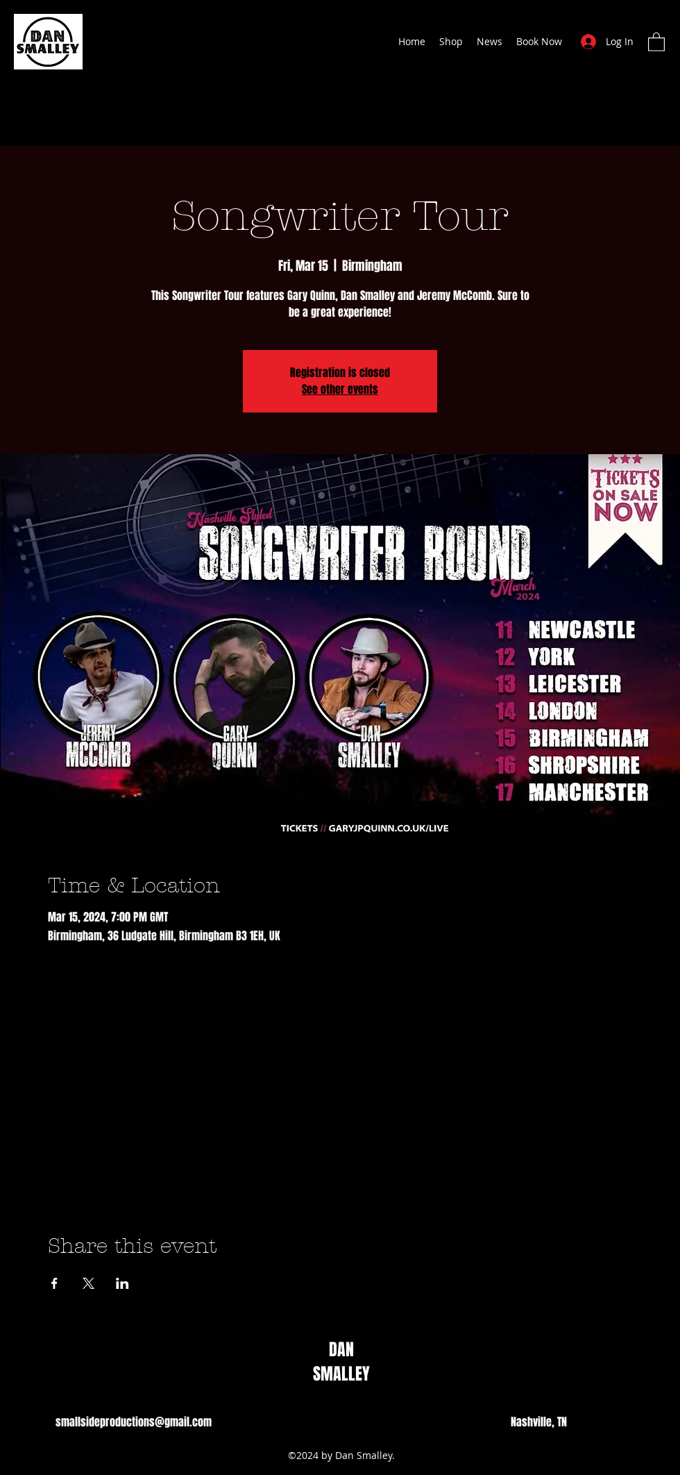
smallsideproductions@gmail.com (134, 1422)
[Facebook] (325, 1422)
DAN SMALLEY (341, 1362)
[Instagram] (345, 1422)
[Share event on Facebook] (54, 1283)
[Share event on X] (88, 1283)
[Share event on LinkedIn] (122, 1283)
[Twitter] (366, 1422)
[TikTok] (304, 1422)
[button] (656, 41)
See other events (340, 389)
